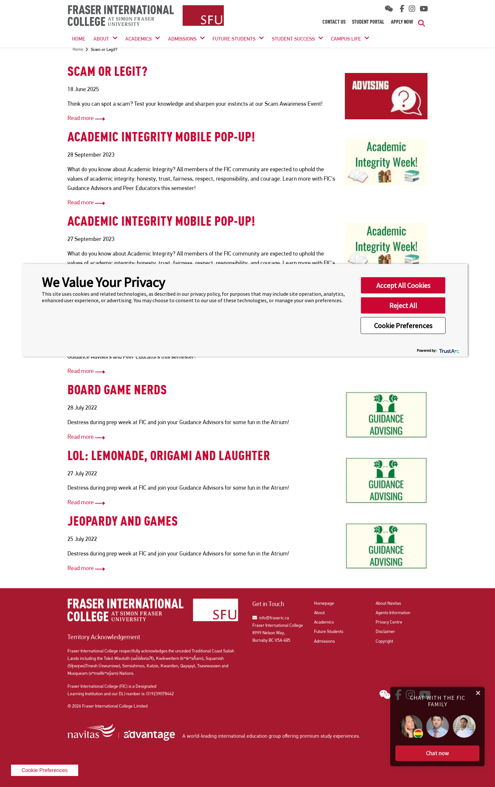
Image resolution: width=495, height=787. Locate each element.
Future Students (234, 39)
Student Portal (368, 22)
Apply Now (402, 22)
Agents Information (393, 612)
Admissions (182, 39)
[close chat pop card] (478, 692)
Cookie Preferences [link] (44, 770)
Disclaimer (385, 631)
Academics (138, 39)
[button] (437, 753)
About (101, 39)
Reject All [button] (403, 305)
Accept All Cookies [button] (403, 285)
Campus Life (346, 39)
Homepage (324, 603)
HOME (78, 39)
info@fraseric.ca (270, 617)
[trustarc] (449, 350)
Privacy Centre (389, 622)
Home (78, 49)
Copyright (384, 641)
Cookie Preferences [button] (403, 325)
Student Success (293, 39)
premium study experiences (329, 736)
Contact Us (333, 22)
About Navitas (388, 603)
